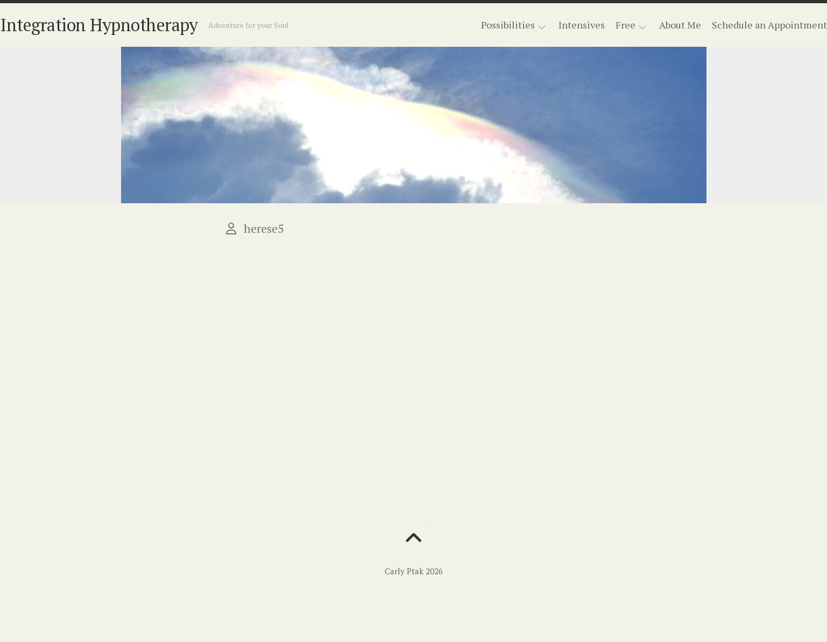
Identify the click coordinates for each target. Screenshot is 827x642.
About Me (659, 24)
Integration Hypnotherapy (120, 24)
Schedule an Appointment (747, 24)
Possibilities (486, 25)
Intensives (560, 24)
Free (604, 25)
